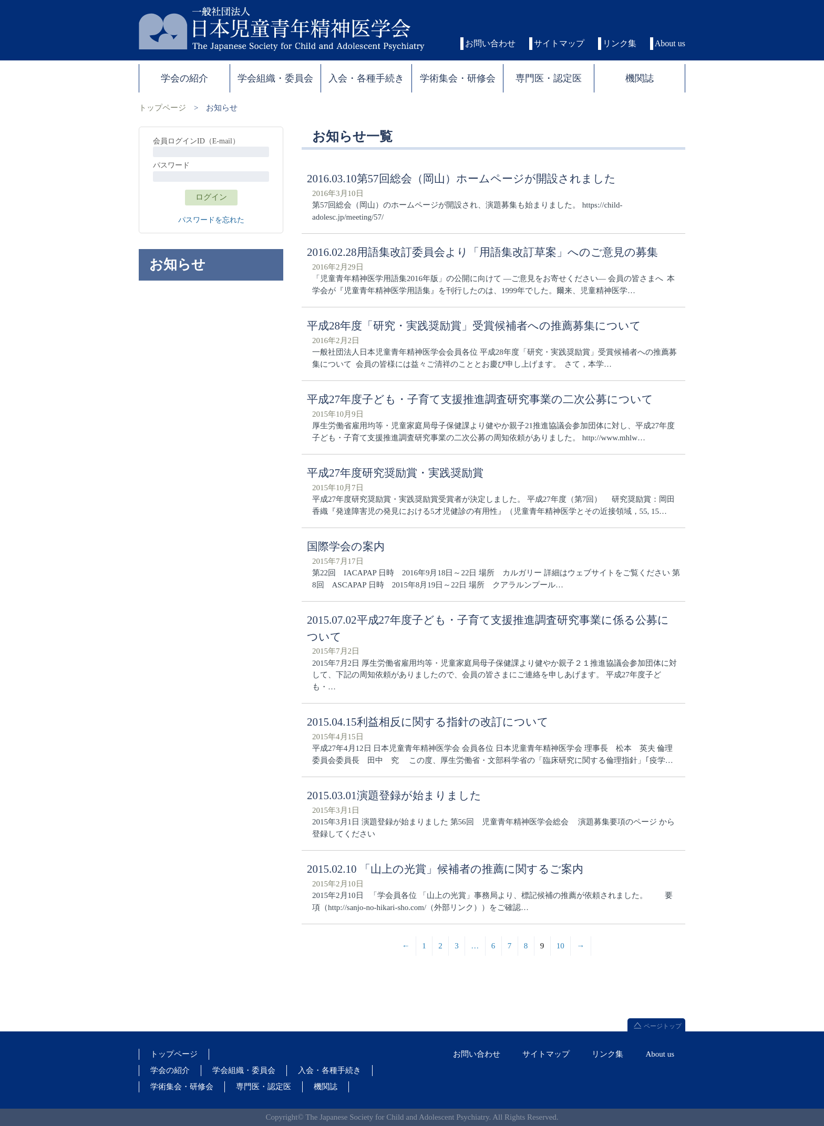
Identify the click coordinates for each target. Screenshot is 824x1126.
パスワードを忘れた (211, 220)
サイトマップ (559, 43)
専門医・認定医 (263, 1086)
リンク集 (619, 43)
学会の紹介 (170, 1070)
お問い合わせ (490, 43)
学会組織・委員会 (243, 1070)
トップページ (162, 108)
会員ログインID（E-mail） (196, 141)
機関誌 (325, 1086)
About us (670, 43)
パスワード (171, 165)
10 (560, 946)
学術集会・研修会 (181, 1086)
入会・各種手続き (329, 1070)
